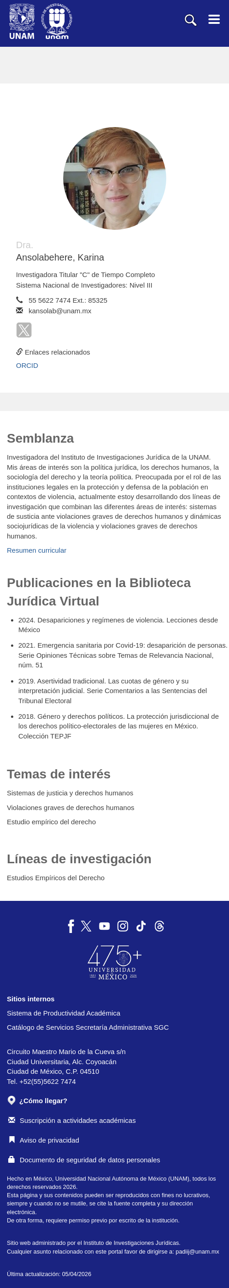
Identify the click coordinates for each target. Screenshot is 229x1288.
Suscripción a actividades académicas (72, 1120)
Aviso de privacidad (43, 1140)
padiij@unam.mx (197, 1251)
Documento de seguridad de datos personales (84, 1160)
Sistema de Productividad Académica (63, 1013)
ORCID (27, 365)
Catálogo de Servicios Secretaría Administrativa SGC (88, 1027)
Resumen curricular (36, 550)
